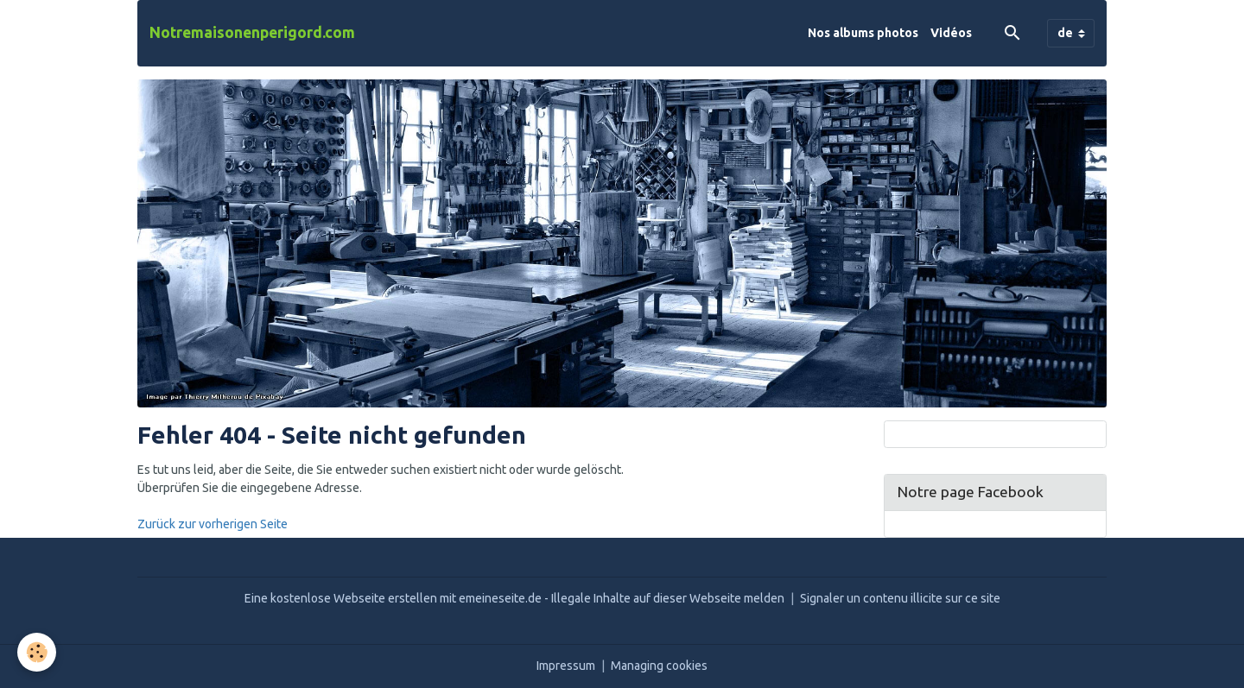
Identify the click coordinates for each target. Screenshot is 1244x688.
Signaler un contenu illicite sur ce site (900, 598)
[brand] (252, 33)
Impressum (565, 665)
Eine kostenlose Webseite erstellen (340, 598)
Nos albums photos (863, 33)
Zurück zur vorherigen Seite (212, 524)
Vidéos (951, 33)
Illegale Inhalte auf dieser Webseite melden (667, 598)
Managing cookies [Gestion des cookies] (659, 665)
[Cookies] (36, 652)
